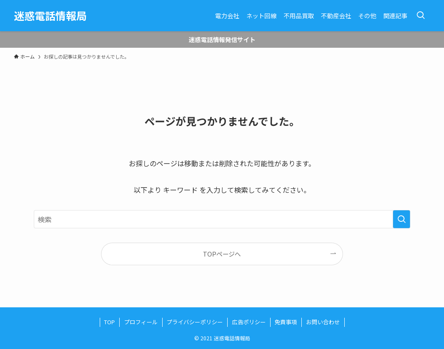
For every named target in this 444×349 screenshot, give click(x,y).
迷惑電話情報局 (50, 15)
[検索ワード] (222, 219)
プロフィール (141, 322)
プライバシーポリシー (194, 322)
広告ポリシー (249, 322)
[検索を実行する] (401, 219)
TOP (109, 322)
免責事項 (285, 322)
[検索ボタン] (420, 15)
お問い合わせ (323, 322)
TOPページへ (222, 253)
